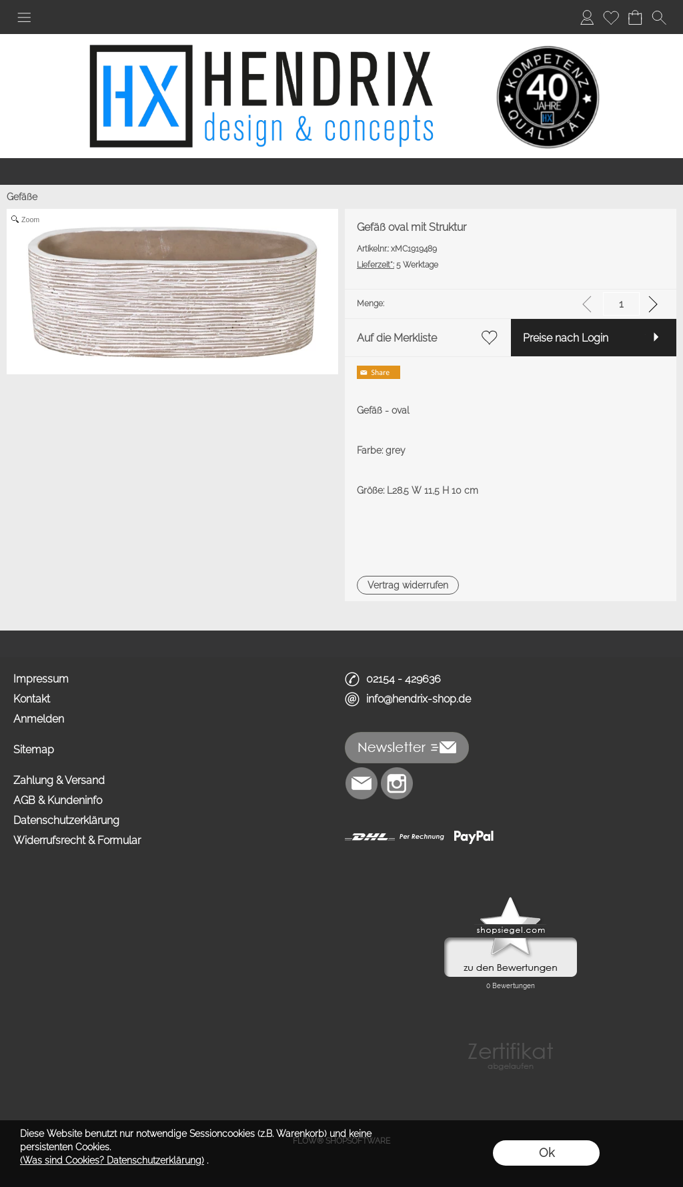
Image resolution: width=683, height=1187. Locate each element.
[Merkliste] (611, 17)
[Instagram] (397, 783)
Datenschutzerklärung (66, 820)
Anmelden (38, 719)
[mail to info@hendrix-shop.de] (361, 783)
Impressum (41, 679)
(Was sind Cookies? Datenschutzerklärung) (112, 1160)
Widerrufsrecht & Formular (77, 840)
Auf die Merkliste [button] (397, 338)
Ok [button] (546, 1153)
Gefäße (22, 196)
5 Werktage (397, 265)
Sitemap (33, 749)
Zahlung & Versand (59, 780)
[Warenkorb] (635, 17)
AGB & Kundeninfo (57, 800)
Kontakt (31, 699)
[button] (24, 17)
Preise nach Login (565, 338)
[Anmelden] (587, 17)
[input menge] (621, 304)
